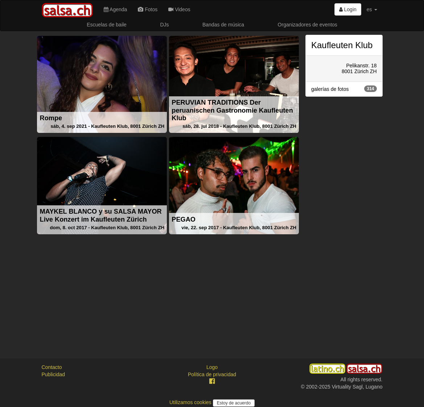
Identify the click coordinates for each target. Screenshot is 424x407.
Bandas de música (223, 25)
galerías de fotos (344, 88)
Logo (212, 367)
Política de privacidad (212, 374)
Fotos (147, 9)
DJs (164, 25)
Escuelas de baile (107, 25)
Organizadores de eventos (307, 25)
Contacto (52, 367)
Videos (179, 9)
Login (348, 9)
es (372, 9)
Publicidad (53, 374)
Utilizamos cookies (191, 402)
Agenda (115, 9)
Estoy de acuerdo (234, 403)
